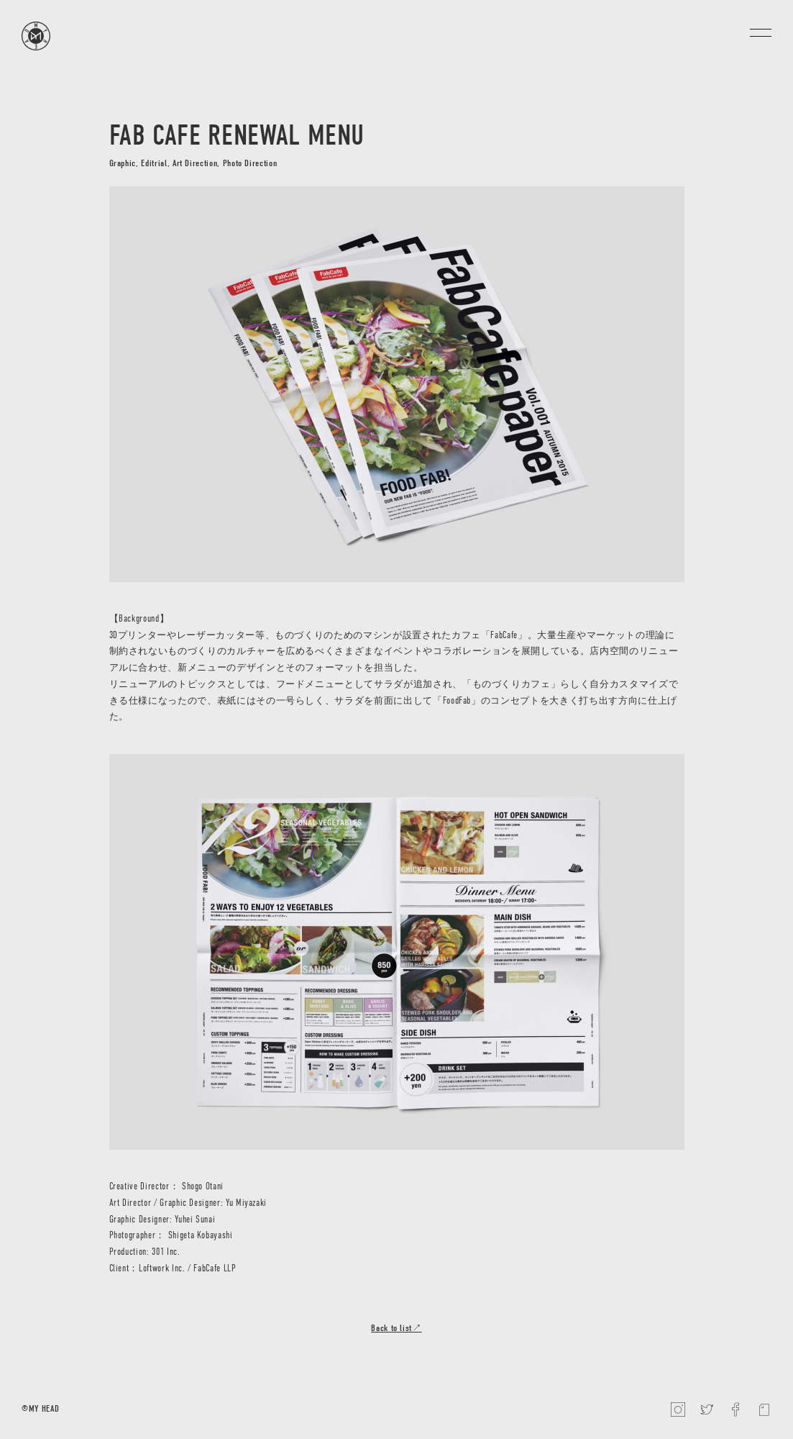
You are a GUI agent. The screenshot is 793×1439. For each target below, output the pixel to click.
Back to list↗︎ (396, 1327)
